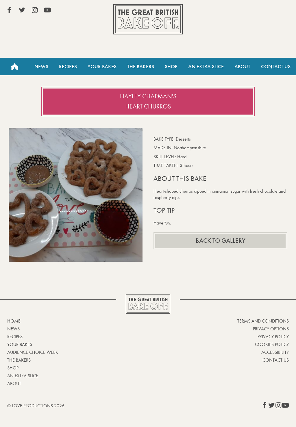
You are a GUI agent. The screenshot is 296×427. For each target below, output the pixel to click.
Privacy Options (271, 329)
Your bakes (19, 344)
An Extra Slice (206, 66)
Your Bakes (102, 66)
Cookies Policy (272, 344)
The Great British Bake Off (148, 19)
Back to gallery (220, 240)
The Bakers (140, 66)
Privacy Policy (273, 336)
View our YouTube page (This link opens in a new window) (47, 10)
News (41, 66)
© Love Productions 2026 (35, 405)
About (242, 66)
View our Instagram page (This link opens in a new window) (34, 10)
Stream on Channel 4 (262, 11)
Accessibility (275, 352)
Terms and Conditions (263, 321)
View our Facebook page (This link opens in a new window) (9, 10)
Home (14, 66)
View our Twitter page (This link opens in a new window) (21, 10)
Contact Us (276, 66)
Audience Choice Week (32, 352)
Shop (171, 66)
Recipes (68, 66)
